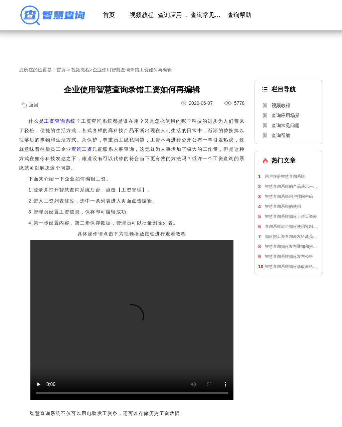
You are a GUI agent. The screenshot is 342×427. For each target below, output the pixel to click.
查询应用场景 (174, 15)
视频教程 (142, 15)
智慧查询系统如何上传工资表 (287, 216)
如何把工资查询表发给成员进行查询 (288, 237)
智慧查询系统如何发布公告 (285, 257)
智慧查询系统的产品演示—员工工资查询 (288, 186)
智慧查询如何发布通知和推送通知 (288, 247)
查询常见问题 (207, 15)
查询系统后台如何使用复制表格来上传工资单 (288, 227)
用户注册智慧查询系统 (281, 176)
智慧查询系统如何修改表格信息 (288, 267)
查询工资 (82, 149)
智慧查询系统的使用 (279, 206)
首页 (109, 15)
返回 (33, 104)
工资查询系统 (60, 121)
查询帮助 (239, 15)
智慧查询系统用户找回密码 (285, 196)
